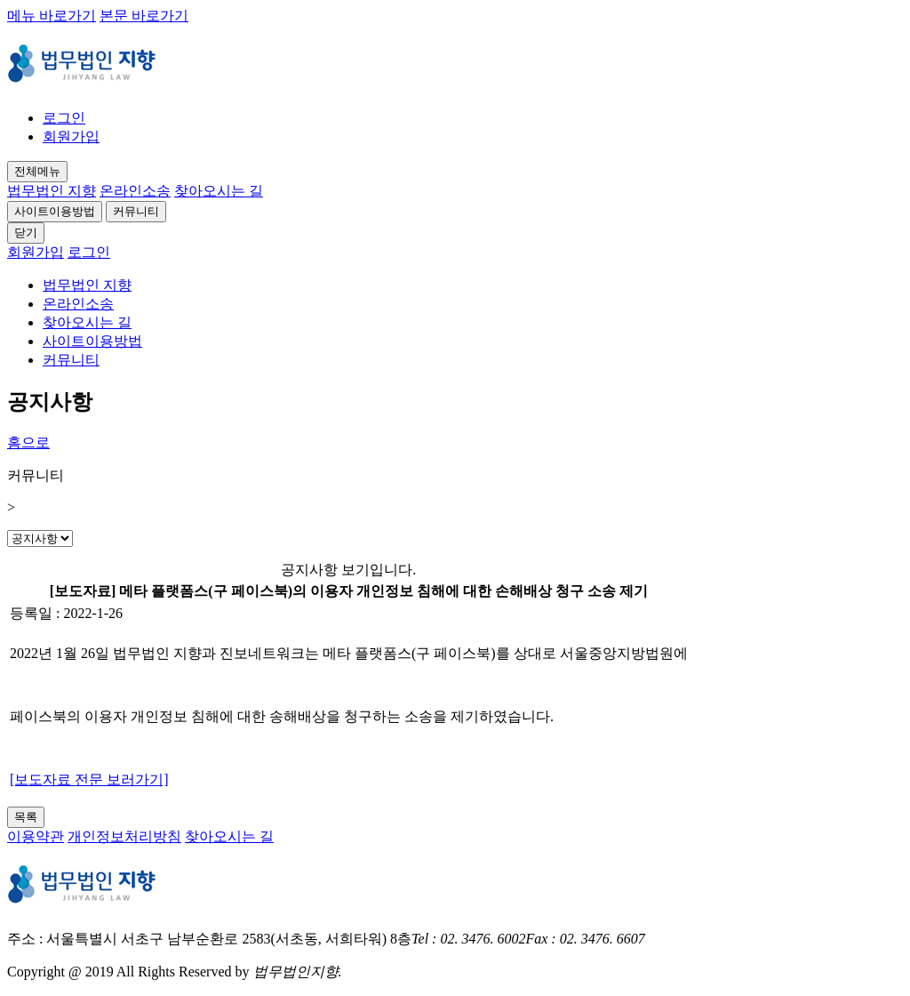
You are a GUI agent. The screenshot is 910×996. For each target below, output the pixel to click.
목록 (25, 816)
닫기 (25, 232)
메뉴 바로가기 (51, 15)
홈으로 (28, 442)
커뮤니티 (136, 211)
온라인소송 (135, 190)
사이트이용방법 (54, 211)
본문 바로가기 (144, 15)
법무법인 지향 (51, 190)
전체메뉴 (37, 171)
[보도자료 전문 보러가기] (89, 779)
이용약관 (35, 836)
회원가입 (71, 136)
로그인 (64, 117)
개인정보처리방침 (124, 836)
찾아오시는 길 (218, 190)
